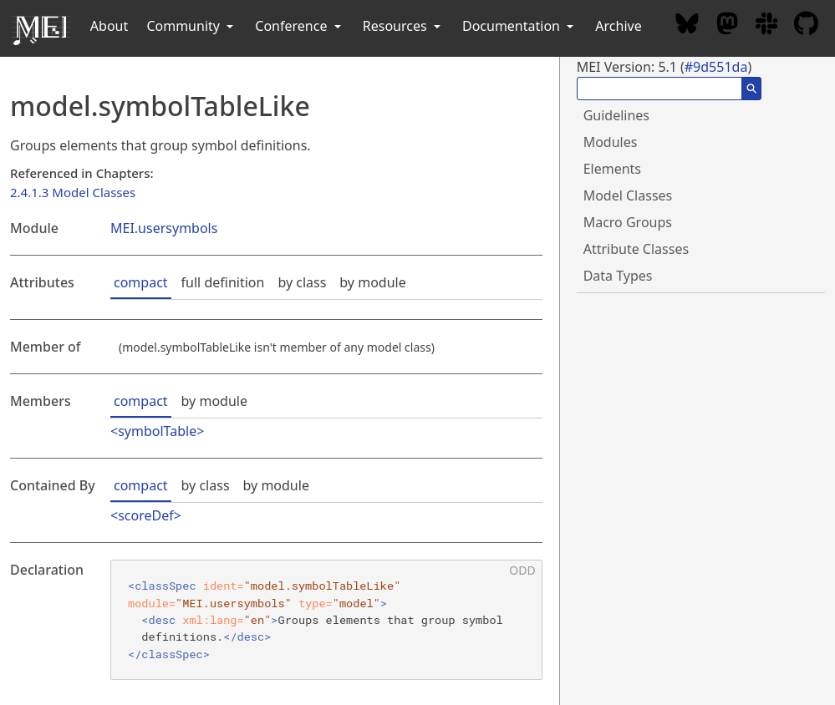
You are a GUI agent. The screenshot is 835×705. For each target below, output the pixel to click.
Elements (612, 169)
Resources (403, 26)
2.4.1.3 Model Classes (72, 192)
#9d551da (716, 67)
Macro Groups (627, 222)
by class (301, 282)
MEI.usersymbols (163, 228)
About (109, 26)
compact (141, 282)
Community (191, 26)
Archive (618, 26)
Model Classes (628, 195)
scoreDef (146, 515)
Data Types (618, 275)
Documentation (519, 26)
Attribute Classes (636, 249)
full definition (223, 282)
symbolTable (157, 431)
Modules (610, 142)
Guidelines (616, 115)
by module (372, 282)
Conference (299, 26)
